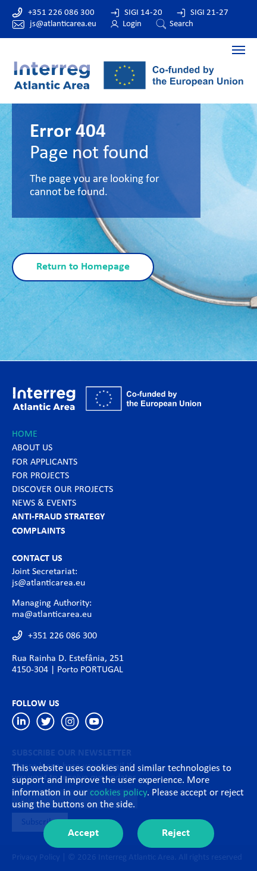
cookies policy (118, 793)
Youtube (94, 721)
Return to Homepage (83, 266)
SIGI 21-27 (209, 12)
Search (181, 24)
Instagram (70, 721)
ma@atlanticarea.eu (52, 614)
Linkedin (21, 721)
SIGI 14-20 (143, 12)
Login (132, 24)
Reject (176, 833)
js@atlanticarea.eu (63, 24)
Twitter (45, 721)
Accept (83, 833)
